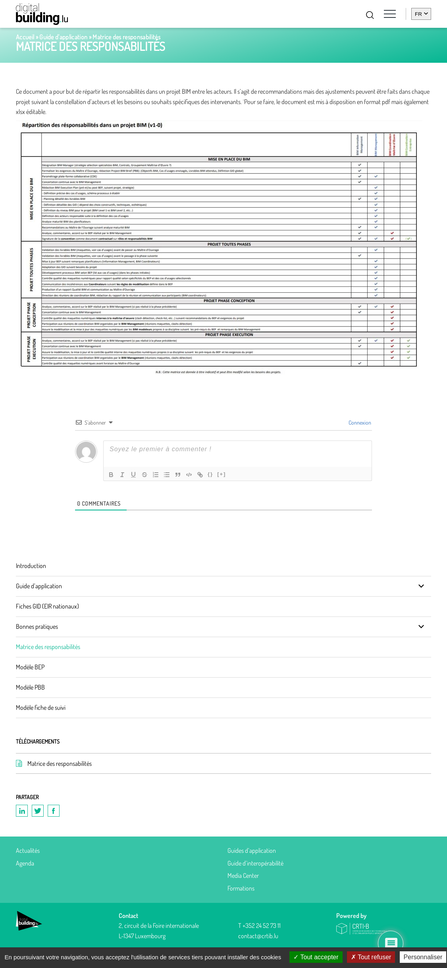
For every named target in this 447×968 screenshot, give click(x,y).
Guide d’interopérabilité (255, 863)
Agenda (25, 863)
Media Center (243, 875)
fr (418, 14)
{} (210, 474)
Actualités (28, 850)
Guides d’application (251, 850)
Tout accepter (315, 957)
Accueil (25, 37)
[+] (221, 474)
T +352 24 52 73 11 (259, 925)
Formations (240, 888)
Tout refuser (371, 957)
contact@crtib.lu (258, 936)
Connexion (359, 422)
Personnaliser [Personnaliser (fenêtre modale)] (423, 957)
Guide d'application (63, 37)
